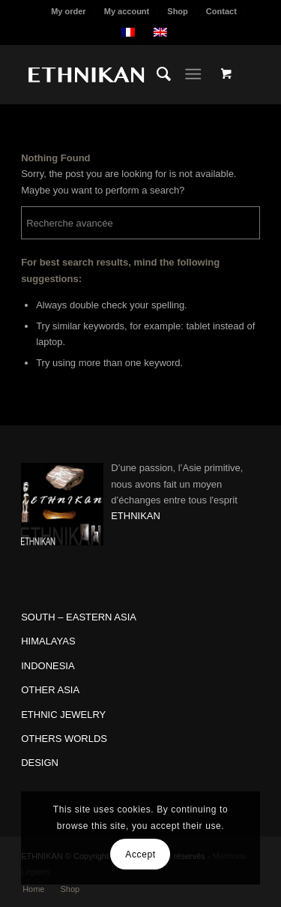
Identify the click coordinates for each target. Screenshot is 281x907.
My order (68, 11)
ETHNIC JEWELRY (63, 714)
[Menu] (193, 74)
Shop (177, 11)
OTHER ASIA (50, 689)
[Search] (156, 74)
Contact (221, 11)
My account (127, 11)
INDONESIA (48, 665)
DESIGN (39, 762)
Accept (140, 854)
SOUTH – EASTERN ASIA (78, 617)
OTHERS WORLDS (64, 738)
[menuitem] (68, 11)
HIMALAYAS (48, 641)
